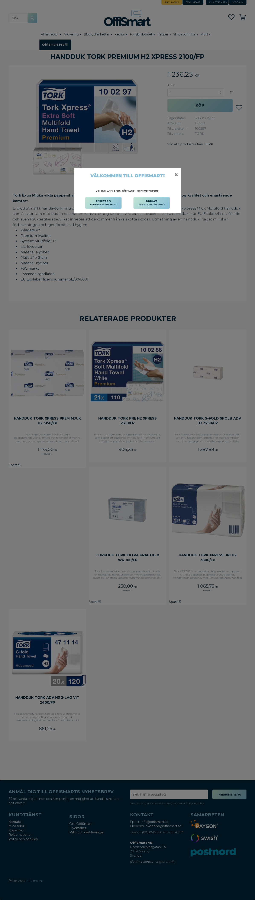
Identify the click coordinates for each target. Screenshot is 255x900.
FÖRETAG (103, 203)
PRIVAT (152, 203)
